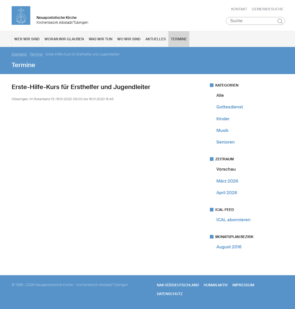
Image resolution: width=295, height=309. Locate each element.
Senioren (225, 142)
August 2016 (228, 247)
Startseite (19, 54)
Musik (222, 130)
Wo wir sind (129, 39)
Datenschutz (170, 293)
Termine (179, 39)
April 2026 (226, 192)
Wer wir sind (27, 39)
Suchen (280, 21)
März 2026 (227, 181)
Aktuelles (155, 39)
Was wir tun (100, 39)
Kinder (223, 119)
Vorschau (226, 169)
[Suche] (255, 21)
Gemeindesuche (267, 9)
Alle (220, 95)
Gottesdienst (229, 107)
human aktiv (216, 285)
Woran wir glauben (64, 39)
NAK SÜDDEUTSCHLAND (178, 285)
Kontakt (239, 9)
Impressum (243, 285)
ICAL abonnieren (233, 220)
